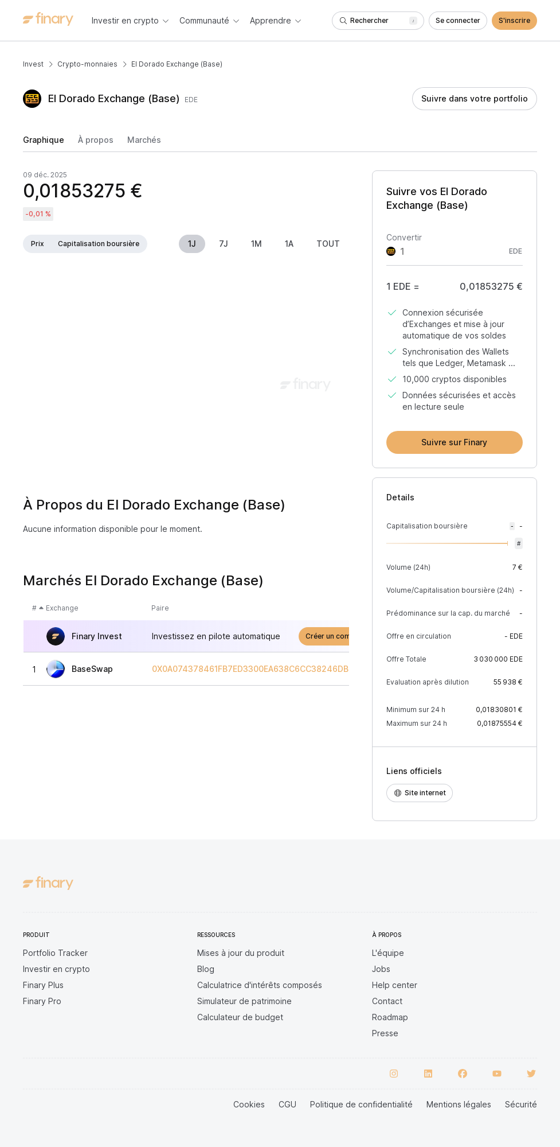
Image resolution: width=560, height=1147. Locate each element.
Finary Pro (42, 1001)
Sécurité (521, 1104)
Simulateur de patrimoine (244, 1001)
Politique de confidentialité (361, 1104)
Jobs (381, 969)
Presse (385, 1033)
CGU (287, 1104)
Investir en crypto (56, 969)
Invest (33, 64)
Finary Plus (43, 985)
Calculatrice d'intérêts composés (259, 985)
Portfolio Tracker (55, 953)
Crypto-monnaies (87, 64)
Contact (387, 1001)
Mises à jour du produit (240, 953)
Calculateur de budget (240, 1017)
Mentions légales (458, 1104)
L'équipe (388, 953)
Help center (394, 985)
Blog (205, 969)
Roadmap (390, 1017)
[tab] (43, 143)
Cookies (249, 1104)
